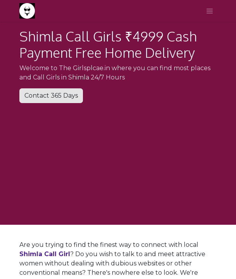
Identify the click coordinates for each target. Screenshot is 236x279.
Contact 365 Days (51, 95)
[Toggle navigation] (209, 10)
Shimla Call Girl (44, 254)
